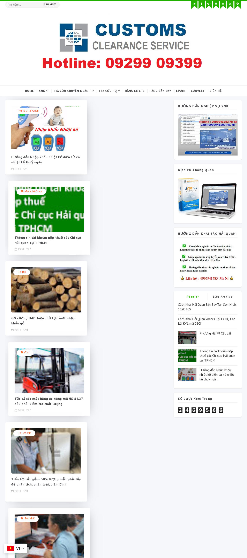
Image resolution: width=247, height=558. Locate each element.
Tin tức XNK (24, 272)
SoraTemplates (29, 544)
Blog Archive (223, 296)
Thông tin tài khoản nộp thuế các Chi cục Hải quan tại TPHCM (217, 355)
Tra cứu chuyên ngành (72, 91)
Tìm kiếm (50, 4)
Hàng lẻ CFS (135, 91)
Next (100, 352)
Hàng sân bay (160, 91)
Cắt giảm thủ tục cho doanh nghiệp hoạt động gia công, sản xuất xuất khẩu (124, 323)
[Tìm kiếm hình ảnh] (57, 3)
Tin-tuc (22, 191)
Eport (181, 91)
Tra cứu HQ (108, 91)
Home (29, 91)
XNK (42, 91)
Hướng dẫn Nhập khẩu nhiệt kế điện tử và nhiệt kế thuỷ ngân (217, 374)
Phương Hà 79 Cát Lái (215, 333)
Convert (198, 91)
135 (90, 352)
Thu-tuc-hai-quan (28, 111)
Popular (193, 296)
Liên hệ (216, 91)
